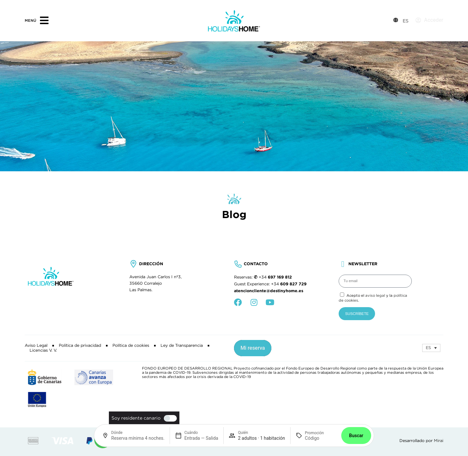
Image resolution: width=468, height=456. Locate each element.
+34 (275, 277)
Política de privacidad (80, 345)
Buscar (356, 435)
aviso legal (375, 295)
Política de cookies (130, 345)
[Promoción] (320, 438)
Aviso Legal (36, 345)
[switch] (169, 418)
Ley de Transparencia (182, 345)
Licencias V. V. (43, 350)
